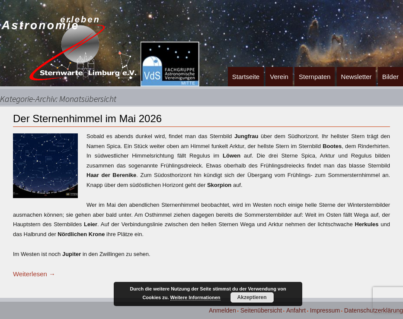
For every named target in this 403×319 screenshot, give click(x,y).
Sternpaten (314, 76)
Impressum (325, 310)
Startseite (245, 76)
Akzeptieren (252, 297)
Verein (279, 76)
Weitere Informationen (195, 297)
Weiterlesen (34, 274)
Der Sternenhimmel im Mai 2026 (87, 118)
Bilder (390, 76)
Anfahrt (296, 310)
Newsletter (356, 76)
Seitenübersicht (261, 310)
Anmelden (222, 310)
